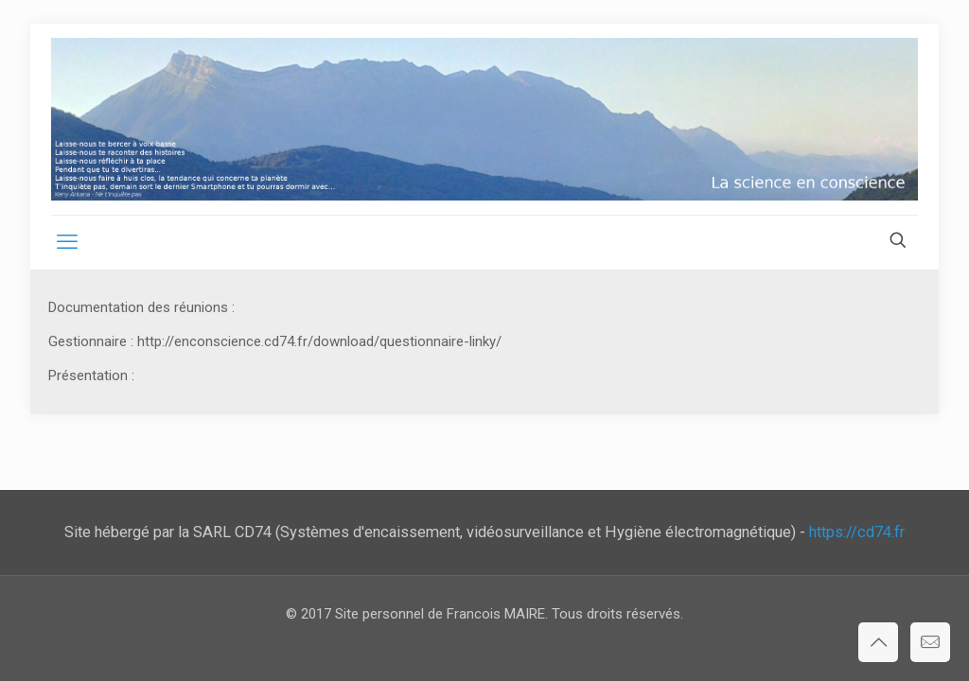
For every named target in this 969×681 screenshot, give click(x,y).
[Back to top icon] (878, 642)
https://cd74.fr (857, 532)
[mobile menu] (67, 242)
